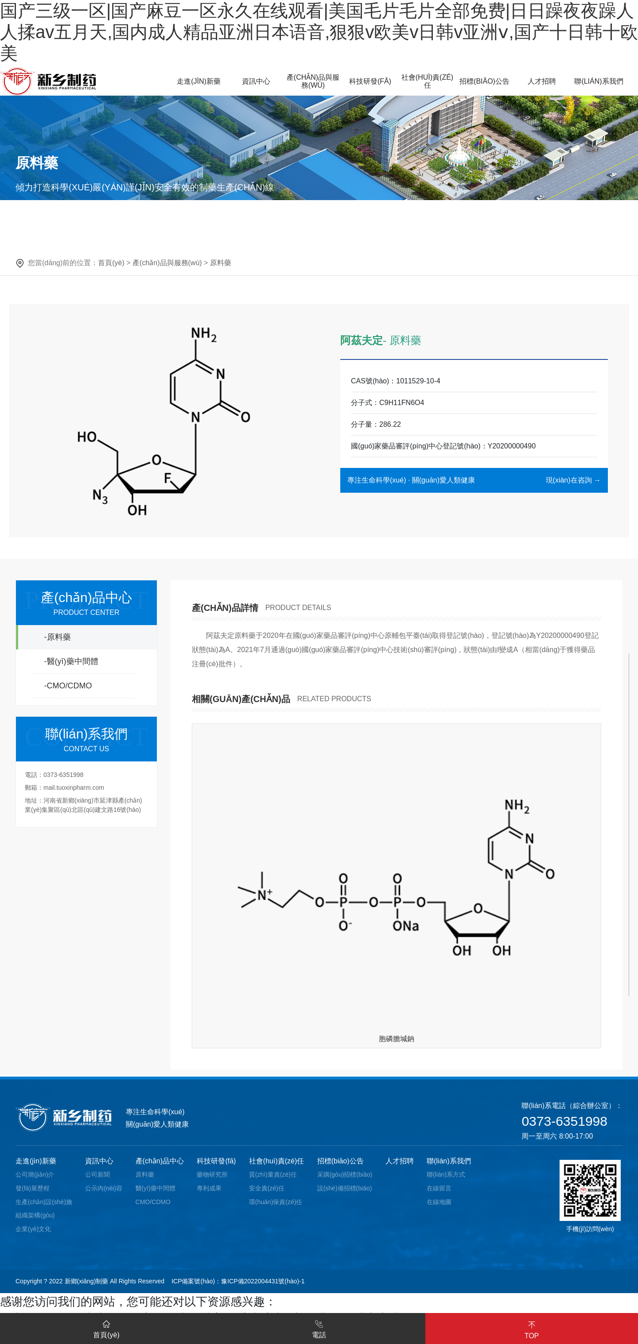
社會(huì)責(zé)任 (276, 1161)
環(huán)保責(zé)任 (276, 1201)
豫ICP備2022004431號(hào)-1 (262, 1281)
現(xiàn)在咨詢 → (573, 480)
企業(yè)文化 (33, 1228)
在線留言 (439, 1188)
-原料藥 (57, 637)
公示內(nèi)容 (103, 1188)
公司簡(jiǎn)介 (35, 1174)
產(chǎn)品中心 (160, 1161)
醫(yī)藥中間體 (155, 1188)
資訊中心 (99, 1161)
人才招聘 (399, 1161)
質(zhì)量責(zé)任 (273, 1174)
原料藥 (220, 262)
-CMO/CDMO (68, 685)
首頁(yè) (111, 262)
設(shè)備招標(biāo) (344, 1188)
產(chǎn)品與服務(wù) (167, 262)
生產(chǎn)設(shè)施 (44, 1201)
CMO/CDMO (153, 1201)
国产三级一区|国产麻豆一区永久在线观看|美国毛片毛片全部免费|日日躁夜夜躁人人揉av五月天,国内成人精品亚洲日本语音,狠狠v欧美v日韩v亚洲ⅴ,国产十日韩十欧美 (319, 32)
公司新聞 (97, 1174)
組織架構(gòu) (35, 1215)
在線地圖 (439, 1201)
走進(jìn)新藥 (36, 1161)
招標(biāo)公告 (340, 1161)
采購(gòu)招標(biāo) (344, 1174)
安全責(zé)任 (266, 1188)
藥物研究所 (212, 1174)
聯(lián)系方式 (446, 1174)
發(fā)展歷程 (33, 1188)
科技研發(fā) (216, 1161)
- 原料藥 (402, 340)
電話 (319, 1328)
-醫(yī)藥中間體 (71, 661)
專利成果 (209, 1188)
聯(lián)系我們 (449, 1161)
